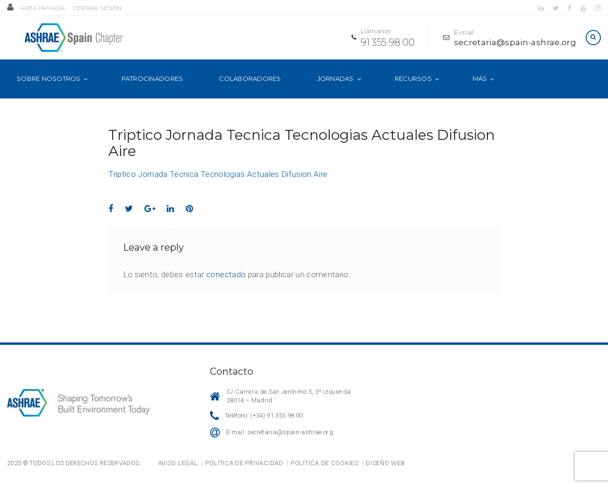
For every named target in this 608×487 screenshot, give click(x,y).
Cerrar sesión (98, 7)
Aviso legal (178, 463)
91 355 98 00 (382, 47)
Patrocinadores (152, 89)
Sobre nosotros (49, 89)
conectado (226, 285)
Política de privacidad (244, 463)
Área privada (42, 7)
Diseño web (385, 463)
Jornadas (335, 89)
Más (480, 89)
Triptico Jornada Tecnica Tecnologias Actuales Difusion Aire (217, 185)
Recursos (413, 89)
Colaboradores (250, 89)
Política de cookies (325, 463)
